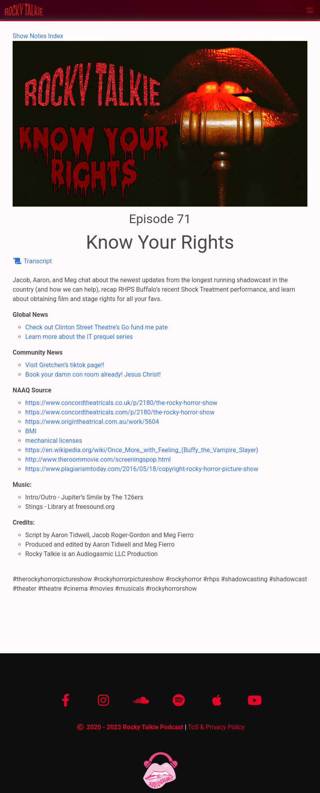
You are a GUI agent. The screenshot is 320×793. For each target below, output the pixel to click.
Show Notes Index (38, 36)
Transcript (32, 261)
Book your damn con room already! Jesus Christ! (93, 374)
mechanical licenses (53, 440)
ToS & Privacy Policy (216, 727)
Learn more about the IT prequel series (79, 336)
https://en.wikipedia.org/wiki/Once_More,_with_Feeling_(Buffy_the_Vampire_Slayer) (141, 450)
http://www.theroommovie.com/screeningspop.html (98, 459)
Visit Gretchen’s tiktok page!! (64, 365)
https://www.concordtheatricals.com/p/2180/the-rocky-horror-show (119, 412)
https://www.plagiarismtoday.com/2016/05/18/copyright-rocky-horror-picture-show (141, 469)
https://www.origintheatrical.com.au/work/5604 (92, 421)
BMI (30, 431)
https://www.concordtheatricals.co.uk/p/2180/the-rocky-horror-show (121, 403)
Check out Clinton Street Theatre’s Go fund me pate (96, 327)
